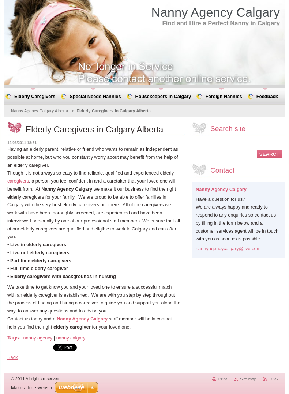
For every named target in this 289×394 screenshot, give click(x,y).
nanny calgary (71, 338)
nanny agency (38, 338)
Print (222, 379)
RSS (273, 379)
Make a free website (32, 387)
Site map (248, 379)
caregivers (18, 181)
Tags (13, 338)
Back (12, 357)
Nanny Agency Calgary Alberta (39, 111)
